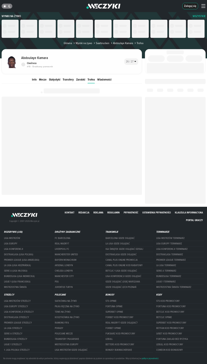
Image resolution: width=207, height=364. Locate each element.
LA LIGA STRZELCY (13, 328)
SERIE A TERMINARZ (166, 270)
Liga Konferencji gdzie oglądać (123, 276)
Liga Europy (10, 243)
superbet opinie (114, 311)
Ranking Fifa (62, 322)
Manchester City (64, 276)
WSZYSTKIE (199, 16)
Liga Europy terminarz (169, 243)
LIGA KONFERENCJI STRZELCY (19, 311)
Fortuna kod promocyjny (171, 306)
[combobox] (131, 61)
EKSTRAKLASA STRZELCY (16, 317)
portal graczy (194, 220)
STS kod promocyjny (168, 301)
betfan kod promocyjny (170, 328)
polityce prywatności (150, 358)
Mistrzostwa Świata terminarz (173, 287)
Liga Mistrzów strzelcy (17, 301)
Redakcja (83, 212)
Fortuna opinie (114, 306)
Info (34, 79)
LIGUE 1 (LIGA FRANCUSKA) (17, 281)
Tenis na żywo (63, 311)
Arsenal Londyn (64, 265)
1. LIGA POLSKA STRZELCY (17, 350)
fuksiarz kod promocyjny (120, 333)
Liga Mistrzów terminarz (170, 238)
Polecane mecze (64, 333)
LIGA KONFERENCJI (13, 249)
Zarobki (80, 79)
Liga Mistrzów (12, 238)
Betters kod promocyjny (120, 344)
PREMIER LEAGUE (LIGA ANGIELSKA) (21, 260)
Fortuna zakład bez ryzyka (172, 339)
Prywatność (131, 212)
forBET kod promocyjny (119, 317)
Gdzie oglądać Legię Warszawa (123, 281)
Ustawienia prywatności (156, 212)
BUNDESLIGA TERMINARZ (168, 276)
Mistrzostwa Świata (15, 287)
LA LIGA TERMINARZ (166, 265)
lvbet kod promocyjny (169, 333)
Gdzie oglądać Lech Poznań (121, 287)
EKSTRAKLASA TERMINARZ (169, 254)
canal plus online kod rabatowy (124, 265)
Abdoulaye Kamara (121, 43)
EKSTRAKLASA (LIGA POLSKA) (18, 254)
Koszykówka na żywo (67, 317)
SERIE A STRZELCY (13, 333)
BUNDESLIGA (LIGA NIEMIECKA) (19, 276)
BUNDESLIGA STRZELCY (15, 339)
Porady (59, 328)
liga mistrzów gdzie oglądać (71, 350)
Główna (68, 43)
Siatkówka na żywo (66, 301)
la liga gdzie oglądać (118, 243)
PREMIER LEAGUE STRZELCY (18, 322)
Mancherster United (66, 254)
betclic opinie (164, 317)
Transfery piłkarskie (67, 339)
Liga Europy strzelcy (16, 306)
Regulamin (113, 212)
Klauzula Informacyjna (189, 212)
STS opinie (111, 301)
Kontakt (69, 212)
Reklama (98, 212)
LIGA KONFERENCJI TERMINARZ (172, 249)
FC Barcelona (62, 238)
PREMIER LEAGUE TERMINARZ (171, 260)
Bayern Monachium (65, 260)
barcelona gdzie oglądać (120, 238)
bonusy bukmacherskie (119, 350)
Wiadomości (104, 79)
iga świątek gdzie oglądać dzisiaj (124, 249)
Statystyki (54, 79)
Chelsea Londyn (64, 270)
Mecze (42, 79)
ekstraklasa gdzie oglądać (121, 254)
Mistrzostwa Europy (66, 344)
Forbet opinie (113, 328)
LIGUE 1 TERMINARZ (166, 281)
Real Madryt (62, 243)
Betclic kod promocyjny (170, 311)
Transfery (68, 79)
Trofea (91, 79)
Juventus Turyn (64, 287)
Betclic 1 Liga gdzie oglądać (121, 270)
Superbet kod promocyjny (171, 322)
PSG (57, 281)
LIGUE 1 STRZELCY (13, 344)
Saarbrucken (101, 43)
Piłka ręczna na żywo (67, 306)
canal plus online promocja (122, 260)
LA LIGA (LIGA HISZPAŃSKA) (17, 265)
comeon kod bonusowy (169, 350)
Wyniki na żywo (11, 16)
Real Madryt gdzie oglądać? (122, 322)
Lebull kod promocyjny (169, 344)
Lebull (109, 339)
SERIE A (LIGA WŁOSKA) (15, 270)
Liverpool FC (62, 249)
